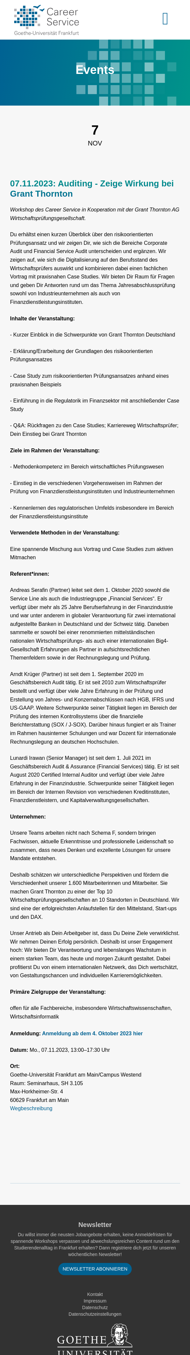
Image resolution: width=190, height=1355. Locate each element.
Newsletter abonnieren (95, 1269)
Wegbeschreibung (31, 1108)
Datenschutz (95, 1307)
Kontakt (95, 1294)
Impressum (95, 1301)
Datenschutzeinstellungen (94, 1314)
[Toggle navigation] (169, 20)
